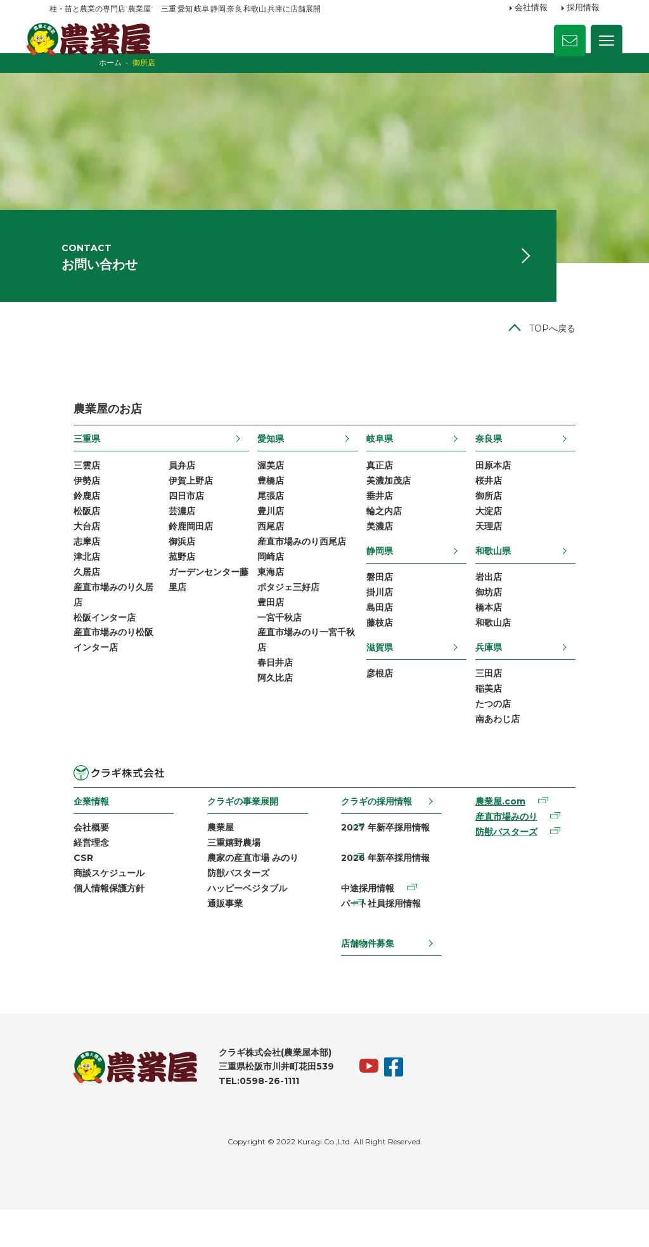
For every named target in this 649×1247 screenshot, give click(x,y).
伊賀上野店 (171, 514)
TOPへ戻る (576, 360)
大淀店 (511, 547)
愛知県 (267, 471)
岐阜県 (389, 471)
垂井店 (389, 531)
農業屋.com (514, 848)
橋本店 (511, 648)
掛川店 (389, 632)
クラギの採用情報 (378, 847)
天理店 (511, 563)
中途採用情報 (369, 939)
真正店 (389, 499)
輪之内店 (393, 547)
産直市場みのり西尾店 (298, 580)
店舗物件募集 (369, 980)
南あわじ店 (520, 764)
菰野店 (162, 596)
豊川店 (267, 547)
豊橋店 (267, 514)
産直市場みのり (520, 864)
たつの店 (516, 748)
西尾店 (267, 563)
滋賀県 (389, 688)
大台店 (62, 563)
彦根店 (389, 716)
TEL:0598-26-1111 (235, 1119)
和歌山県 (516, 588)
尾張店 (267, 531)
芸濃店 (162, 547)
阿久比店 (272, 726)
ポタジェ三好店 (285, 628)
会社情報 (531, 8)
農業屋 (209, 874)
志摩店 (62, 580)
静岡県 (389, 588)
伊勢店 (62, 514)
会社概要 (67, 874)
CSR (59, 906)
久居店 (62, 612)
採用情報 (583, 8)
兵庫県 (511, 688)
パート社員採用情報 (383, 955)
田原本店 (516, 499)
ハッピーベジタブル (236, 939)
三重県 (62, 471)
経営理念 (67, 890)
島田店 (389, 648)
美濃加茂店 (398, 514)
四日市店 (166, 531)
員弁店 (162, 499)
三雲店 (62, 499)
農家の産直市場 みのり (242, 906)
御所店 (511, 531)
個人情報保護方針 (84, 939)
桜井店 (511, 514)
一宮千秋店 (276, 661)
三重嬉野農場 (223, 890)
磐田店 (389, 615)
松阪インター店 (80, 661)
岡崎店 (267, 596)
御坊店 (511, 632)
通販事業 (214, 955)
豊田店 (267, 644)
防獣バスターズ (227, 923)
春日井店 (272, 709)
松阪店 (62, 547)
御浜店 (162, 580)
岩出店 (511, 615)
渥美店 (267, 499)
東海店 (267, 612)
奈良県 (511, 471)
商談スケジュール (84, 923)
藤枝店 (389, 664)
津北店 (62, 596)
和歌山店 (516, 664)
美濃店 (389, 563)
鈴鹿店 (62, 531)
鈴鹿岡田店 (171, 563)
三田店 (511, 716)
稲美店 (511, 732)
